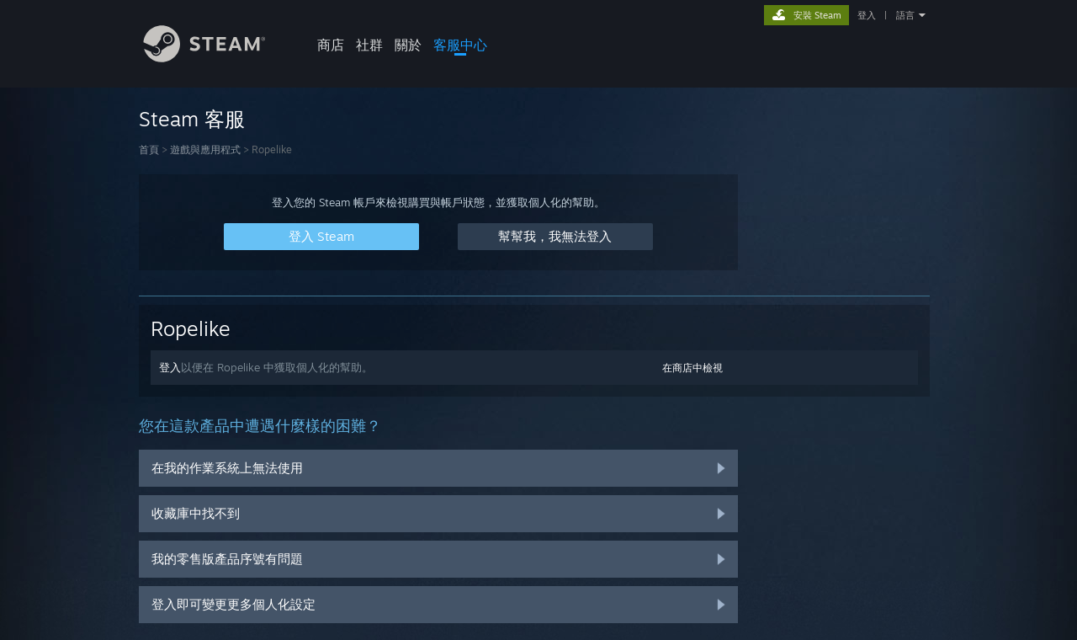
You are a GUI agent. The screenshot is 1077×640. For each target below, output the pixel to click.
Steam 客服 (192, 118)
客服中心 (460, 44)
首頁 (149, 149)
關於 (408, 44)
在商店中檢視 (692, 367)
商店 (330, 44)
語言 (905, 15)
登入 (866, 15)
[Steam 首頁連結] (217, 58)
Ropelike (191, 328)
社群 (369, 44)
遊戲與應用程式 (205, 149)
